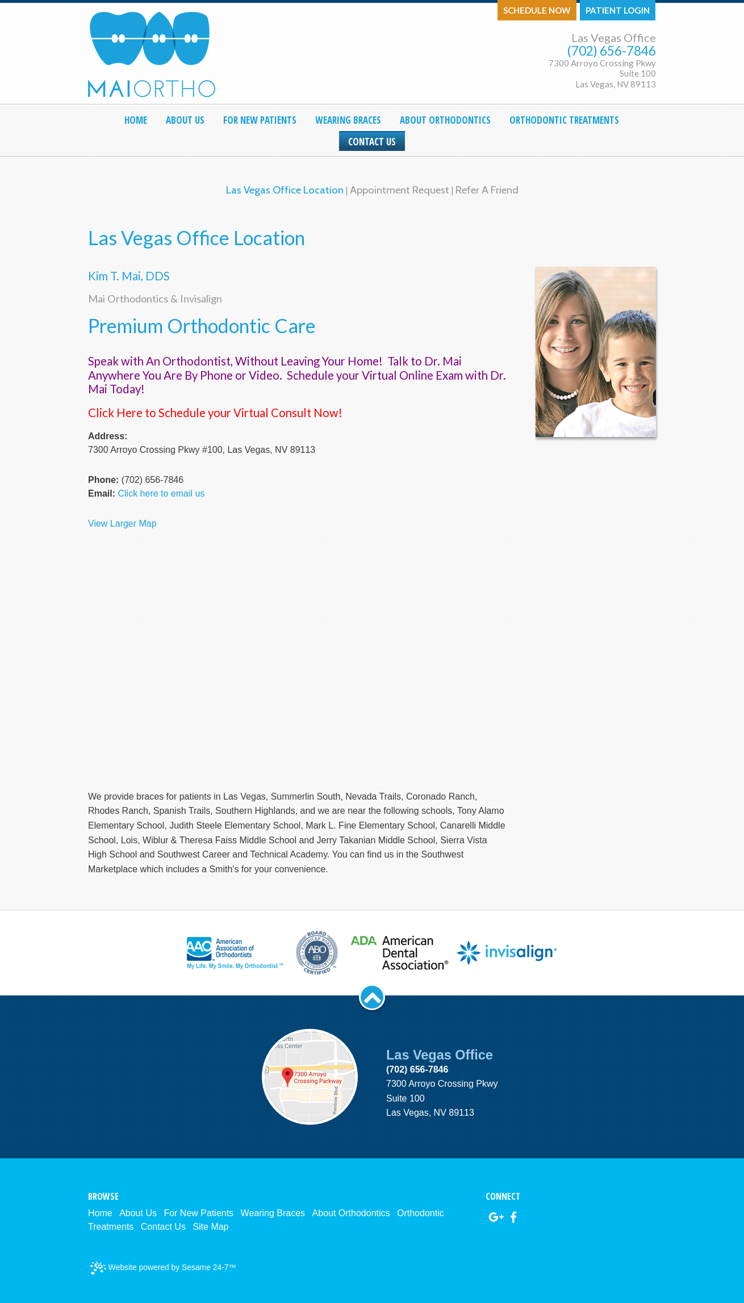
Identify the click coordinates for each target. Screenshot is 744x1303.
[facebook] (513, 1217)
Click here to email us (161, 493)
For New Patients (198, 1213)
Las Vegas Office (613, 37)
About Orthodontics (351, 1213)
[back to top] (372, 997)
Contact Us (163, 1226)
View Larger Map (122, 523)
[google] (496, 1217)
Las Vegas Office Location (285, 189)
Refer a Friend (487, 189)
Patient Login (618, 10)
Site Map (210, 1226)
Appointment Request (399, 189)
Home (100, 1213)
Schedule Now (537, 10)
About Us (138, 1213)
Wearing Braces (273, 1213)
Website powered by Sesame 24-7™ (163, 1268)
